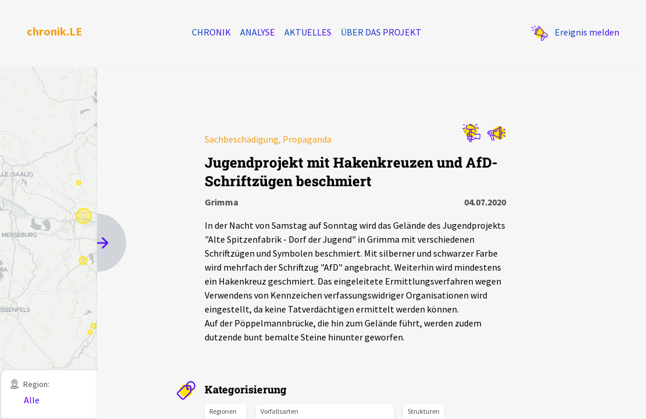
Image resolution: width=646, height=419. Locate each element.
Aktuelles (307, 32)
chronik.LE (54, 31)
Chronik (211, 32)
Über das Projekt (381, 32)
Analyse (257, 32)
